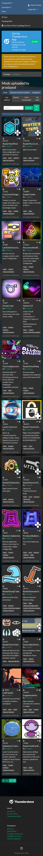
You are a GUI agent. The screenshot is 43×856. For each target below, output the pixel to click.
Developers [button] (6, 7)
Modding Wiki (7, 21)
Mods (5, 92)
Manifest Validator (14, 839)
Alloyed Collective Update (19, 92)
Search (28, 108)
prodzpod (8, 146)
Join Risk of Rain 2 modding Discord (16, 26)
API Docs (10, 829)
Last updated (7, 98)
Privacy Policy (12, 814)
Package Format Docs (15, 834)
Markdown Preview (14, 836)
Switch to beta (34, 5)
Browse (4, 17)
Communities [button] (6, 3)
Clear (36, 108)
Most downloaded (26, 98)
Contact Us (11, 811)
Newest (16, 97)
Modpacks (36, 92)
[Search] (14, 108)
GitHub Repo (12, 831)
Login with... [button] (32, 9)
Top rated (37, 98)
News (4, 11)
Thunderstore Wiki (14, 816)
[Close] (38, 61)
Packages (7, 74)
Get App (35, 41)
